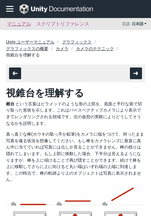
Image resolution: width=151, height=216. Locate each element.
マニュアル (19, 23)
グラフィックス (77, 42)
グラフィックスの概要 (27, 48)
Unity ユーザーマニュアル (30, 42)
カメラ (62, 48)
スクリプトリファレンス (62, 23)
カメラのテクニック (95, 48)
